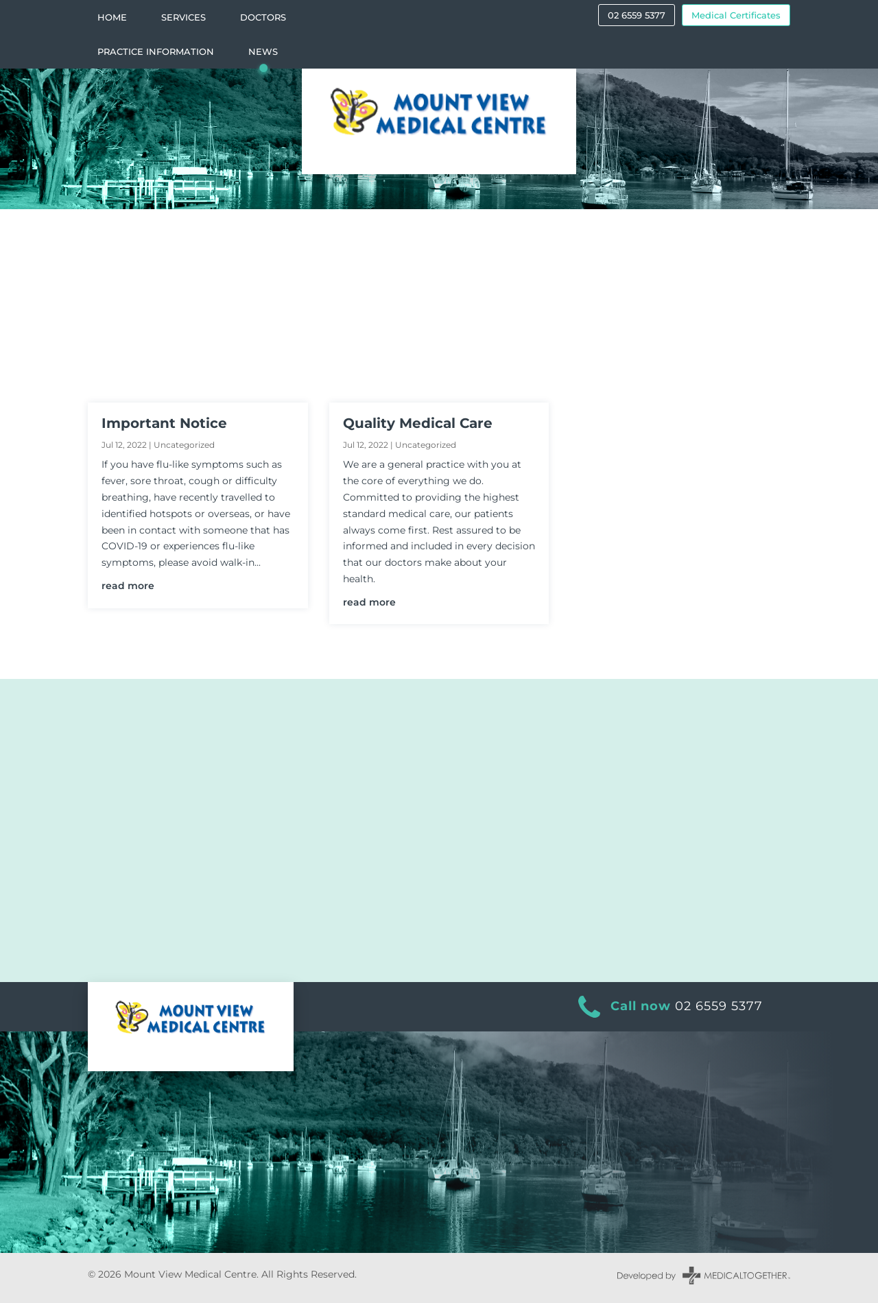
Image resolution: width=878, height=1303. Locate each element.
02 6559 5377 (636, 15)
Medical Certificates (736, 15)
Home (112, 17)
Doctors (263, 17)
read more (128, 585)
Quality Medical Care (418, 423)
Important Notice (164, 423)
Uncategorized (184, 445)
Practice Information (155, 52)
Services (183, 17)
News (263, 52)
